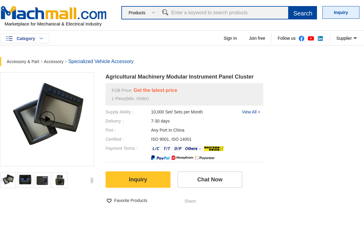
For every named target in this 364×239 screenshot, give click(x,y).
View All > (251, 111)
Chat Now (210, 180)
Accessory (54, 61)
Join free (257, 38)
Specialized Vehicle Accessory (100, 61)
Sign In (230, 38)
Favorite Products (130, 200)
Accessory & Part (23, 61)
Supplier (346, 38)
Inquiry (341, 12)
